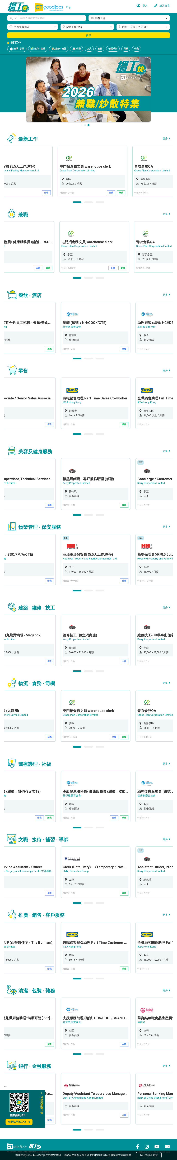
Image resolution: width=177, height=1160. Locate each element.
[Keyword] (52, 18)
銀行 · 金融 (37, 49)
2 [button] (88, 202)
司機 (126, 48)
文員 (89, 48)
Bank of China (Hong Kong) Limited (83, 1097)
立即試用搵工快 (19, 1121)
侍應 (76, 49)
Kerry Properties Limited (77, 483)
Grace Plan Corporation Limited (81, 170)
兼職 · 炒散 (17, 49)
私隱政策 (100, 1155)
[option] (96, 171)
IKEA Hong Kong (72, 402)
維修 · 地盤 (58, 49)
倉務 (100, 48)
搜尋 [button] (88, 35)
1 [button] (77, 202)
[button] (12, 18)
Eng (68, 7)
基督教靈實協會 (72, 326)
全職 (50, 192)
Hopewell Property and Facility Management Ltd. (90, 558)
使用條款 (113, 1155)
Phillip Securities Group (76, 871)
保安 (136, 48)
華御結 (142, 1022)
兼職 (125, 192)
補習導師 (112, 48)
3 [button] (100, 202)
